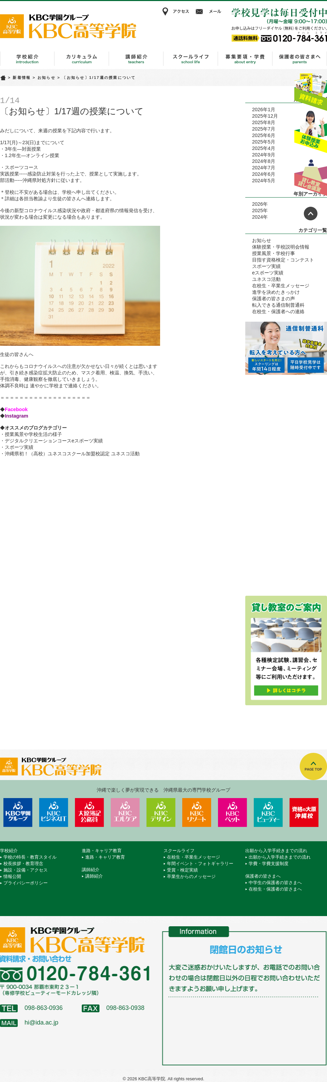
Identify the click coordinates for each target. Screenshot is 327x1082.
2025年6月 (263, 135)
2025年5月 (263, 142)
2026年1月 (263, 109)
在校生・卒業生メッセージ (280, 285)
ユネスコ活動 (266, 279)
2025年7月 (263, 129)
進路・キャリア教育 (81, 58)
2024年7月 (263, 167)
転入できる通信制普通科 (278, 305)
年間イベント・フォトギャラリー (200, 863)
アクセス (175, 11)
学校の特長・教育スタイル (30, 857)
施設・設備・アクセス (25, 870)
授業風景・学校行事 (273, 253)
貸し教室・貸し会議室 (310, 175)
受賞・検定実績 (182, 870)
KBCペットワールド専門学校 (232, 812)
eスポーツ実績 (267, 272)
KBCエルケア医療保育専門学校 (125, 812)
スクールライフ (191, 58)
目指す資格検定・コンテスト (283, 260)
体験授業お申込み (310, 132)
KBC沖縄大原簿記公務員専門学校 (89, 812)
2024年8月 (263, 161)
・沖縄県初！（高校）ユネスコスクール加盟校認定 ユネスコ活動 (70, 453)
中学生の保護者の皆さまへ (275, 882)
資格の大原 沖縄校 (304, 812)
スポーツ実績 (19, 447)
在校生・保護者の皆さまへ (275, 889)
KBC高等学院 (68, 26)
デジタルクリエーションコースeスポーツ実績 (54, 440)
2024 (257, 217)
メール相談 (209, 11)
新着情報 (22, 77)
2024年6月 (263, 174)
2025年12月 (265, 116)
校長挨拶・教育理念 (23, 863)
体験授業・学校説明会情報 (280, 247)
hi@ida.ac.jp (41, 1022)
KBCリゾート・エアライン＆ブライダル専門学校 (196, 812)
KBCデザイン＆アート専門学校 (160, 812)
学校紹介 (27, 58)
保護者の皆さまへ (299, 58)
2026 (257, 204)
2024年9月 (263, 154)
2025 (257, 210)
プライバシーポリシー (25, 882)
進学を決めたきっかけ (276, 292)
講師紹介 (136, 58)
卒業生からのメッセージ (191, 876)
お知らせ (46, 77)
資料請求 (310, 89)
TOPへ (313, 766)
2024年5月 (263, 180)
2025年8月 (263, 122)
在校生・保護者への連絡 (278, 311)
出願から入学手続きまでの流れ (245, 58)
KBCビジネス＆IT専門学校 (53, 812)
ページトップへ (310, 213)
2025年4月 (263, 148)
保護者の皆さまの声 (273, 298)
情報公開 (12, 876)
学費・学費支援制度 (269, 863)
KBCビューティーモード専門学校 (268, 812)
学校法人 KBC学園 (17, 812)
